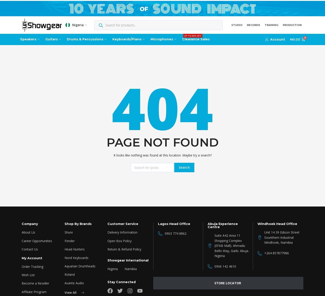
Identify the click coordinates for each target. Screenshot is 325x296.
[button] (275, 39)
